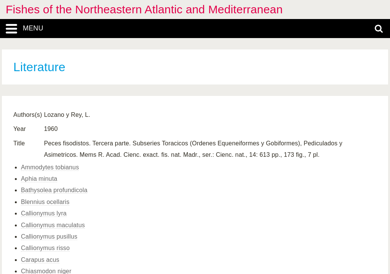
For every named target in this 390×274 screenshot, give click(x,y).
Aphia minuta (39, 178)
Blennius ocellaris (45, 202)
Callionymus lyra (44, 213)
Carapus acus (40, 259)
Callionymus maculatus (53, 225)
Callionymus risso (45, 248)
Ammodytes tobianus (50, 167)
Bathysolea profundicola (54, 190)
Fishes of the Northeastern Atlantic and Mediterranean (144, 9)
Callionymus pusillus (49, 236)
